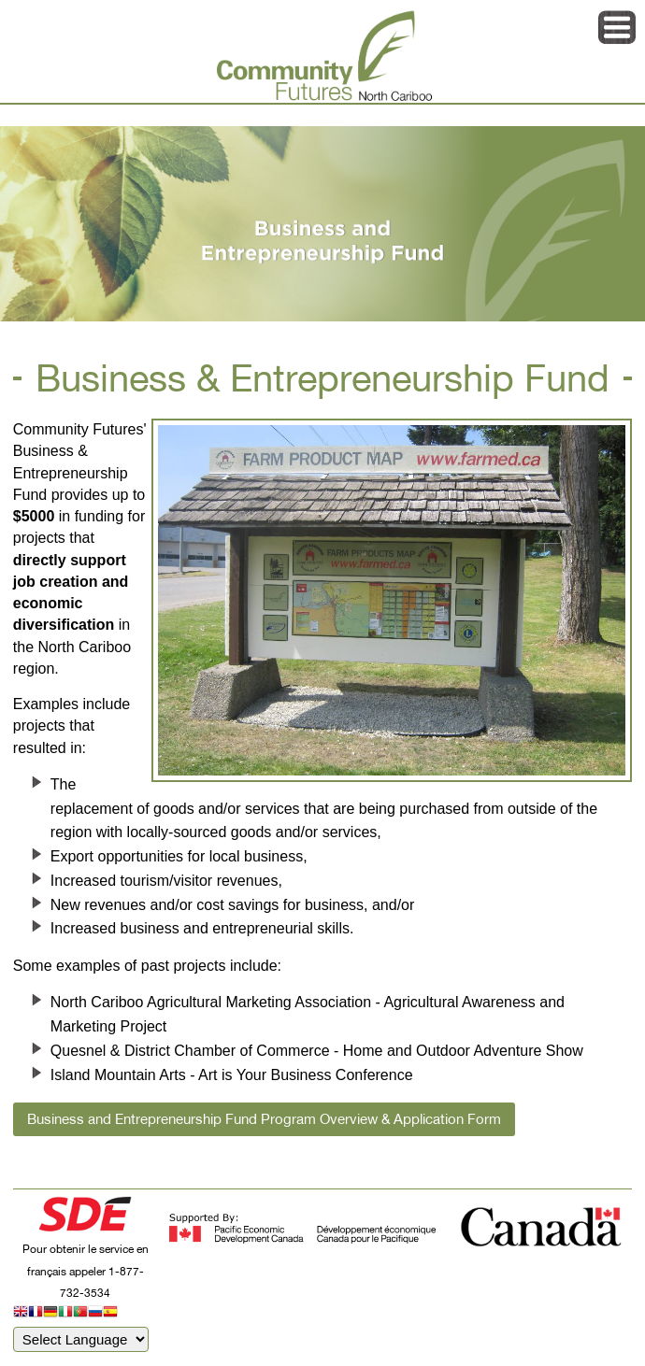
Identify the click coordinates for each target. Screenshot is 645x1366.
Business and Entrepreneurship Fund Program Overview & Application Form (264, 1119)
